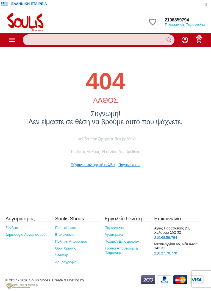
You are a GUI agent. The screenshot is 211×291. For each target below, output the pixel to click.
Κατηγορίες (12, 40)
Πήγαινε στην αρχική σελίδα (93, 165)
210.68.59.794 (165, 237)
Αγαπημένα (114, 234)
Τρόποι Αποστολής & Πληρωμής (121, 250)
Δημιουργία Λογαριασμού (25, 234)
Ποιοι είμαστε (65, 228)
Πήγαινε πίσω (129, 165)
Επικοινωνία (64, 234)
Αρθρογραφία (65, 262)
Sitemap (61, 255)
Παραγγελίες (114, 228)
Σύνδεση (12, 228)
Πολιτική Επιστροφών (122, 241)
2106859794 (177, 20)
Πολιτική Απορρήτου (71, 241)
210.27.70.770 (165, 253)
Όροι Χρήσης (65, 248)
